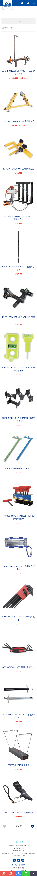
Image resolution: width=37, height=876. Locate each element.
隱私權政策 (22, 865)
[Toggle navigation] (34, 3)
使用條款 (14, 865)
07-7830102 (20, 848)
